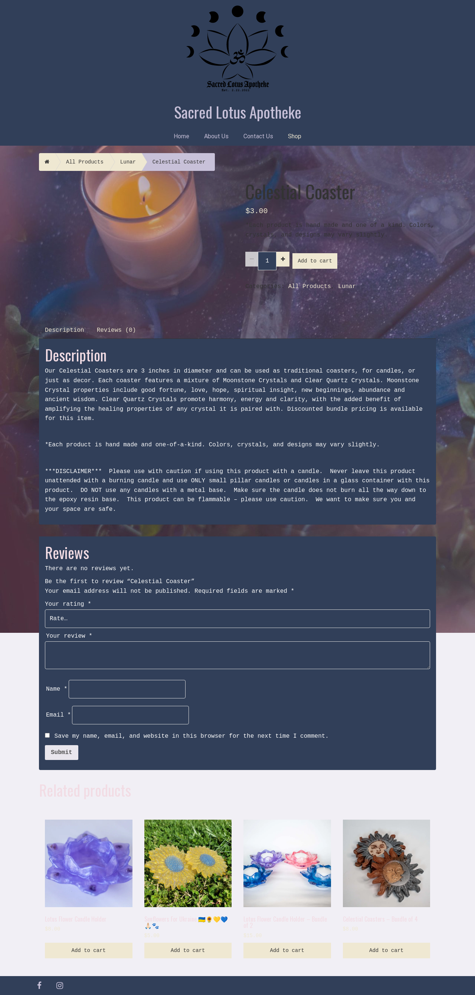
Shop (294, 136)
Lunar (128, 162)
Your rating (68, 604)
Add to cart (315, 261)
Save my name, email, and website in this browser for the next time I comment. (192, 736)
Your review (69, 636)
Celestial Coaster (179, 162)
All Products (85, 162)
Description (64, 330)
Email (58, 715)
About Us (216, 136)
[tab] (65, 329)
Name (57, 689)
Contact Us (258, 136)
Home (181, 136)
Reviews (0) (116, 330)
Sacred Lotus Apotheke (237, 111)
